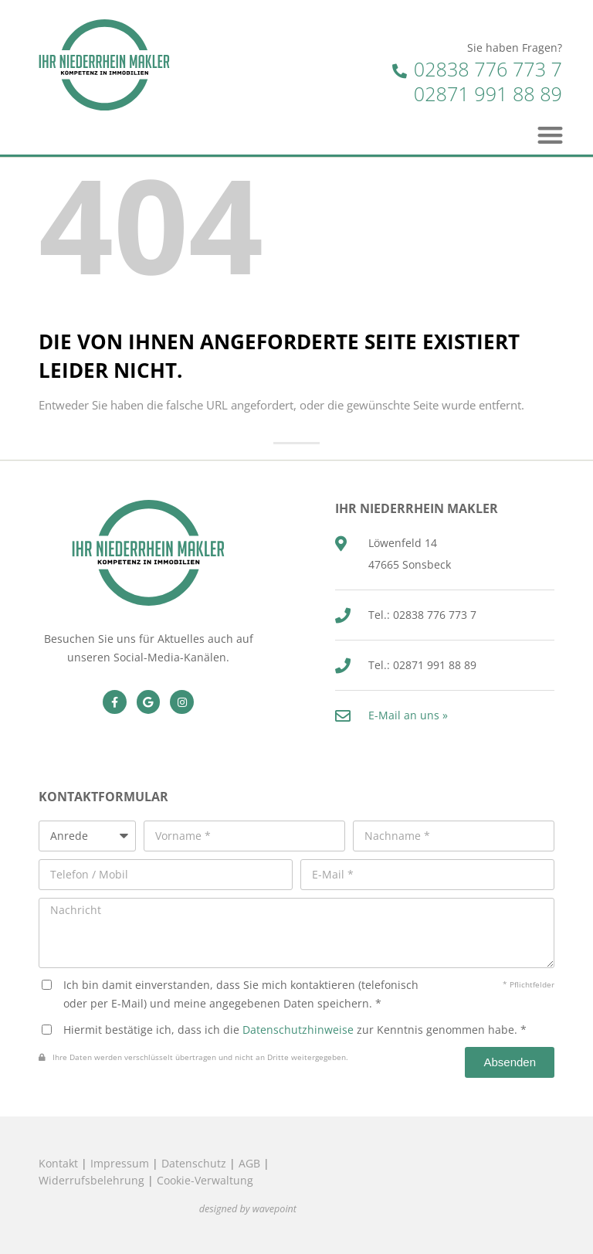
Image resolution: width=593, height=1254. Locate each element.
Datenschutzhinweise (298, 1029)
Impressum (119, 1163)
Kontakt (58, 1163)
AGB (249, 1163)
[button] (550, 134)
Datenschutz (193, 1163)
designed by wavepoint (247, 1208)
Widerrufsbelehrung (91, 1180)
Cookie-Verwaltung (205, 1180)
